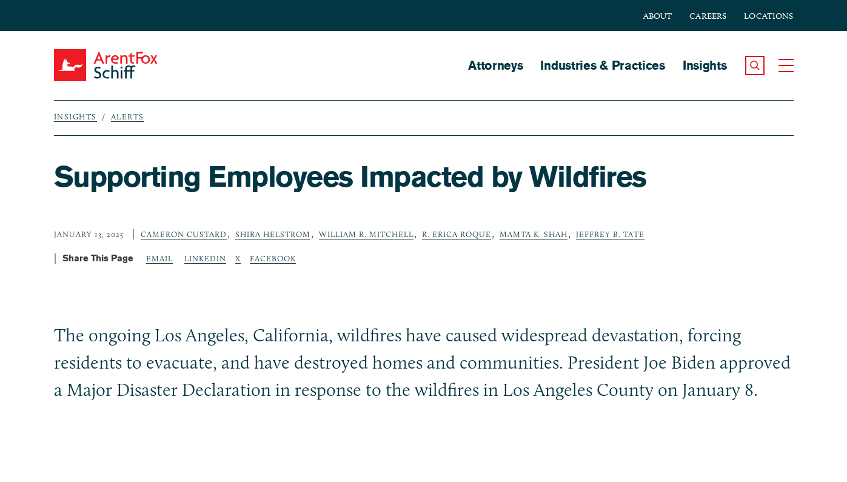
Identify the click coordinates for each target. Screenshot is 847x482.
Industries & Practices (602, 65)
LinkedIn (205, 258)
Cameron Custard (184, 234)
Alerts (127, 116)
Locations (768, 16)
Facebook (273, 258)
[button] (755, 65)
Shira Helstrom (272, 234)
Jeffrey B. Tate (610, 234)
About (657, 16)
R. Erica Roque (456, 234)
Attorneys (495, 65)
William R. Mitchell (366, 234)
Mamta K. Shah (533, 234)
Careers (707, 16)
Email (159, 258)
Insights (705, 65)
